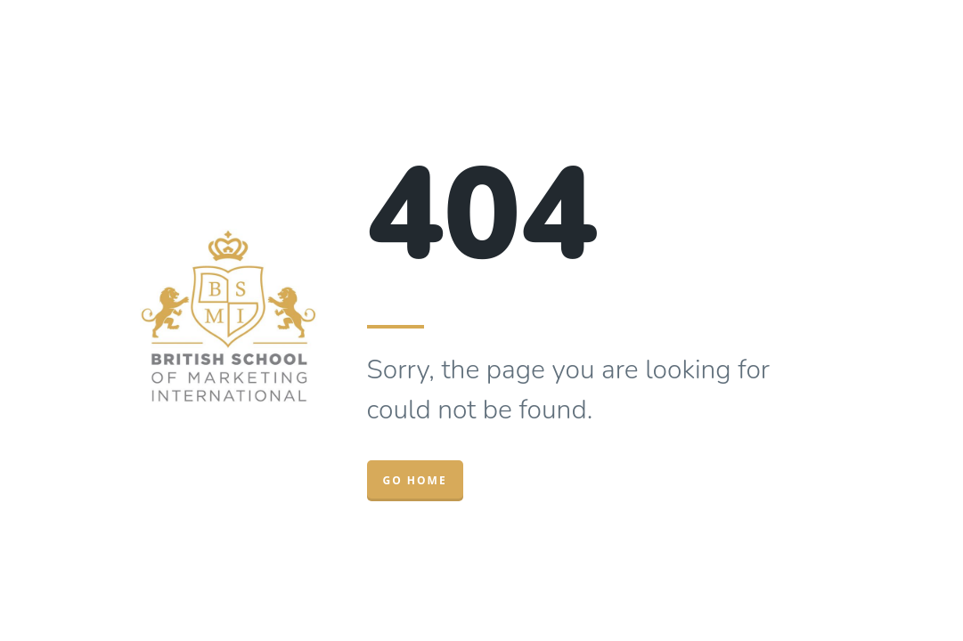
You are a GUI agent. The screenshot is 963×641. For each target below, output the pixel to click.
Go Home (415, 480)
